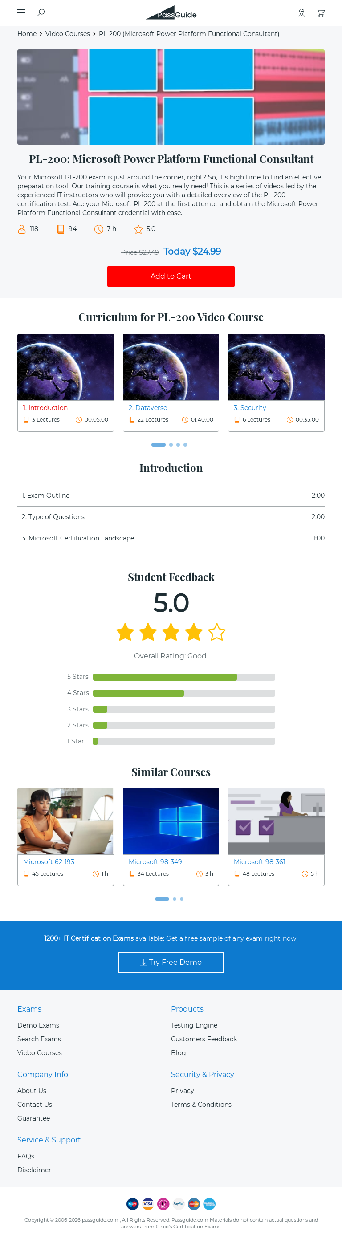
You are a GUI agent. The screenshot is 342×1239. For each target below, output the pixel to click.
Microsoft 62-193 (48, 862)
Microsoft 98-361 (259, 862)
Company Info (42, 1074)
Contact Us (34, 1105)
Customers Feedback (204, 1039)
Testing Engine (194, 1025)
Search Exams (39, 1039)
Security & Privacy (202, 1074)
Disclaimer (34, 1170)
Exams (29, 1009)
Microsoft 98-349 (155, 862)
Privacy (182, 1091)
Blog (178, 1053)
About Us (31, 1091)
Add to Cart (171, 276)
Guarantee (33, 1118)
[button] (158, 445)
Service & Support (49, 1140)
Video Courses (67, 34)
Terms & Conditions (201, 1105)
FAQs (25, 1156)
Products (187, 1009)
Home (27, 34)
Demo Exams (38, 1025)
